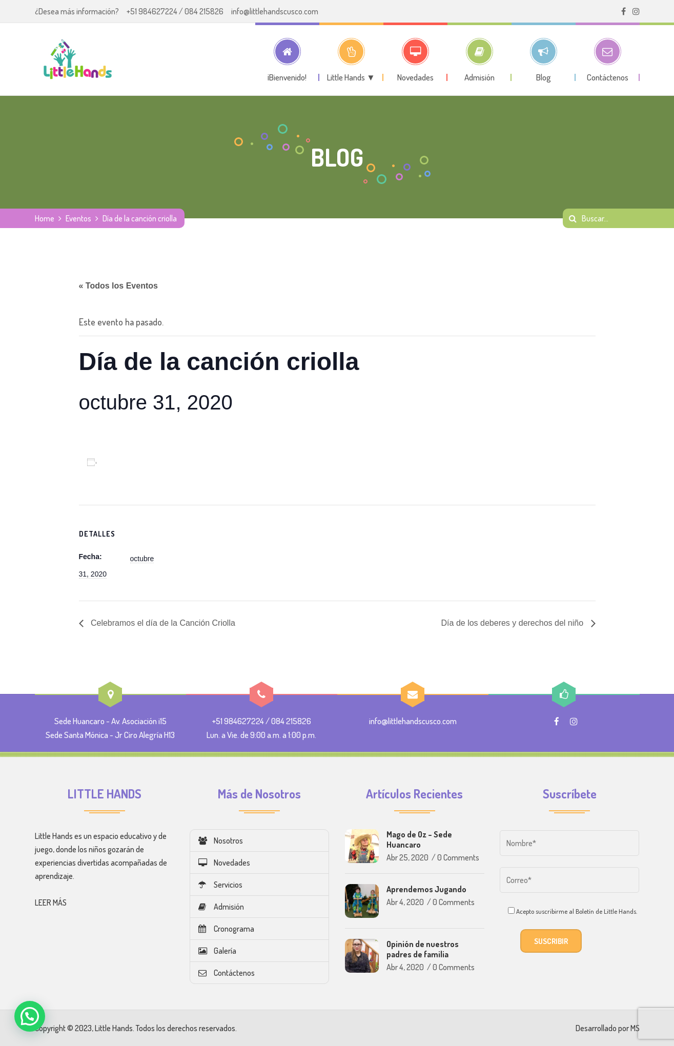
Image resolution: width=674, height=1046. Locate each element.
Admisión (221, 906)
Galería (217, 951)
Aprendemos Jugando (426, 889)
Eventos (78, 218)
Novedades (224, 862)
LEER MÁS (51, 902)
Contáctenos (226, 973)
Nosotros (220, 840)
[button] (29, 1016)
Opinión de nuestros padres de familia (422, 949)
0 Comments (458, 857)
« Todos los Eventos (118, 285)
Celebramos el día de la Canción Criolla (162, 623)
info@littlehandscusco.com (274, 11)
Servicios (220, 884)
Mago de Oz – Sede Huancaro (419, 839)
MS (635, 1028)
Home (44, 218)
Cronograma (226, 929)
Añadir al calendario (138, 462)
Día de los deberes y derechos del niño (513, 623)
